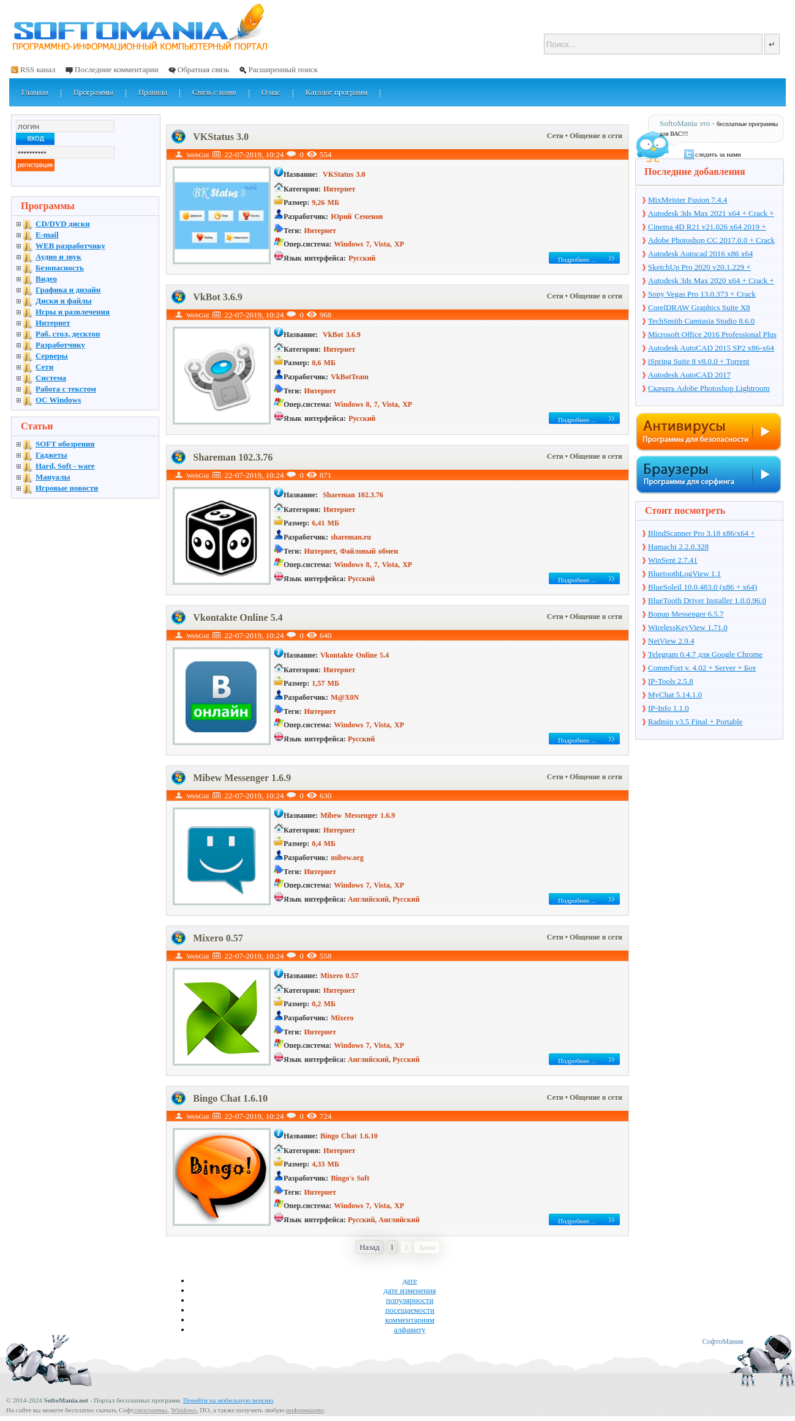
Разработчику (60, 344)
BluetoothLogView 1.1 (684, 573)
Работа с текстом (66, 388)
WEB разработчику (70, 245)
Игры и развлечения (73, 311)
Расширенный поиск (282, 69)
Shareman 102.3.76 (233, 457)
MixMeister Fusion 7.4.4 (687, 199)
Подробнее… (577, 259)
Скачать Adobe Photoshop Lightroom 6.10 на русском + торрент (709, 389)
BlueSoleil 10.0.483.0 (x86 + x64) (702, 587)
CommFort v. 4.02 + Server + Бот (702, 667)
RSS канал (38, 69)
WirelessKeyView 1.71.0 (688, 627)
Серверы (52, 355)
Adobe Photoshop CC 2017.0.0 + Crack (711, 240)
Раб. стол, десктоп (68, 333)
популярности (410, 1300)
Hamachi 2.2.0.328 (678, 546)
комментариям (409, 1319)
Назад (370, 1247)
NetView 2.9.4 (671, 640)
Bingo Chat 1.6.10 (230, 1098)
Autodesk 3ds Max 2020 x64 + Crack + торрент (711, 281)
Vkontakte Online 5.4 (237, 617)
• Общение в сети (593, 136)
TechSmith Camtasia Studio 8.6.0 (701, 320)
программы (151, 1410)
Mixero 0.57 (218, 938)
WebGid (198, 154)
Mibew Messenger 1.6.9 (242, 778)
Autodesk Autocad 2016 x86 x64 (700, 253)
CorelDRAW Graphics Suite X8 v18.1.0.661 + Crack (699, 308)
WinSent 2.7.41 (673, 560)
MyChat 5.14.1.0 (675, 694)
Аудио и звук (58, 256)
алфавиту (410, 1329)
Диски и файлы (64, 300)
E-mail (47, 234)
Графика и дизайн (68, 289)
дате (409, 1280)
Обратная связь (203, 69)
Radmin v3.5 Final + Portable (695, 721)
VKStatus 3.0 (221, 137)
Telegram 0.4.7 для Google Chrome (705, 654)
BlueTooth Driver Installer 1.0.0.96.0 (707, 600)
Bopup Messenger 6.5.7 (686, 613)
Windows (184, 1410)
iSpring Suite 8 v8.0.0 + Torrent (698, 361)
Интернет (53, 322)
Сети (556, 136)
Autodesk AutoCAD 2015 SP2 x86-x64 (711, 347)
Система (51, 377)
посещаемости (410, 1310)
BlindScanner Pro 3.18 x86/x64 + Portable (701, 534)
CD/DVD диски (63, 223)
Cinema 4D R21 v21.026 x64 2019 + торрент (707, 227)
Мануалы (53, 476)
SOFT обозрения (65, 443)
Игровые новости (67, 487)
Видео (46, 278)
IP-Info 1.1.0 (668, 708)
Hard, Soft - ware (65, 465)
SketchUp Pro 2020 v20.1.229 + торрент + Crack (699, 267)
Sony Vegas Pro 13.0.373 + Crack (702, 294)
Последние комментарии (117, 69)
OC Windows (58, 399)
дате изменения (409, 1290)
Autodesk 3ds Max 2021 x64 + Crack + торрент (711, 214)
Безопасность (60, 267)
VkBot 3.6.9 (217, 297)
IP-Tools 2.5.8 (670, 681)
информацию (305, 1410)
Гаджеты (51, 454)
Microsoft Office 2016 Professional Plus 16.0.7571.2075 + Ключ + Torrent (712, 335)
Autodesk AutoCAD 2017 (689, 374)
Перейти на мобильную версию (228, 1400)
